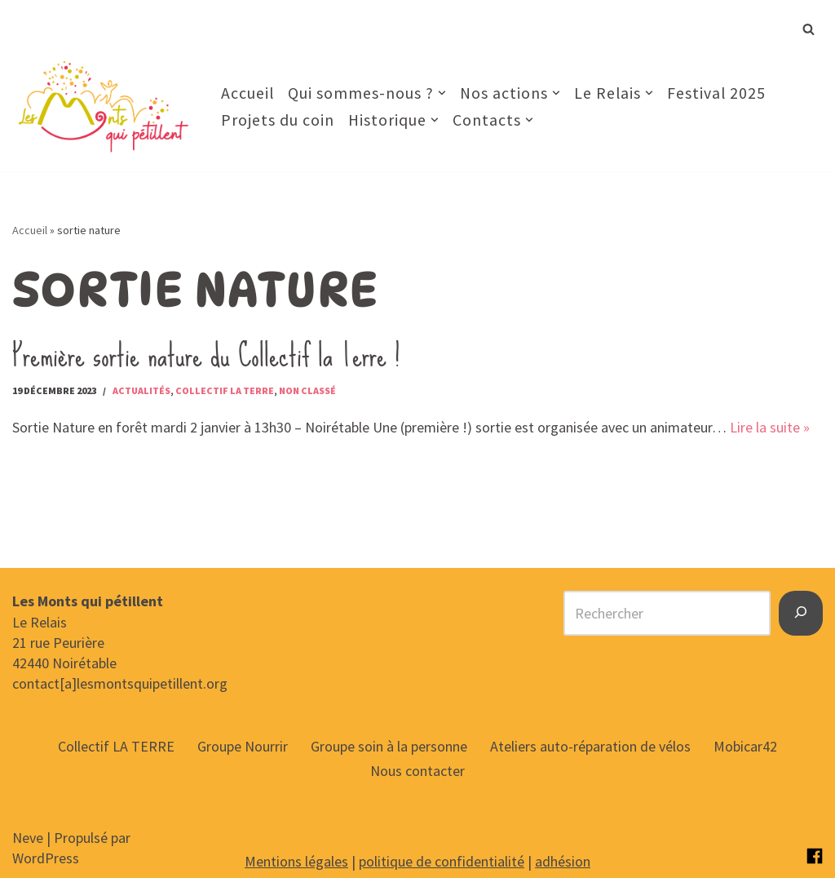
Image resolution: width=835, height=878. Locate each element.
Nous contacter (417, 770)
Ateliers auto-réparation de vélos (590, 746)
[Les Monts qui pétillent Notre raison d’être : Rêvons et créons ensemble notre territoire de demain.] (102, 106)
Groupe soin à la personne (389, 746)
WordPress (45, 858)
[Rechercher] (808, 29)
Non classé (307, 390)
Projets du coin (277, 120)
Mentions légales (296, 861)
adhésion (562, 861)
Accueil (247, 93)
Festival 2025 (716, 93)
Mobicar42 (745, 746)
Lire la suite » (770, 427)
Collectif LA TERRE (116, 746)
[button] (442, 93)
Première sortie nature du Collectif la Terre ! (206, 355)
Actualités (141, 390)
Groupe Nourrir (242, 746)
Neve (27, 837)
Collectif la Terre (224, 390)
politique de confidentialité (441, 861)
